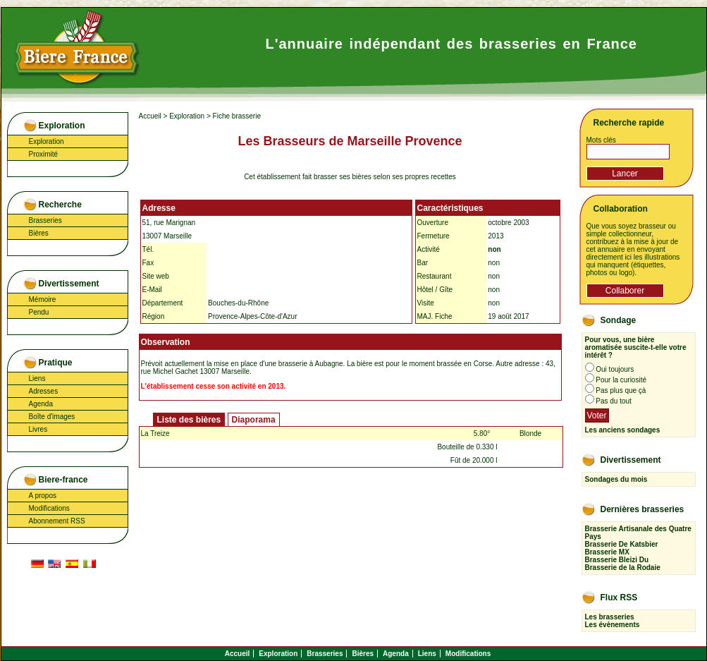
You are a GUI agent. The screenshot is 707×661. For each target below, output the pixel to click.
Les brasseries (609, 617)
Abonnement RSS (57, 521)
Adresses (44, 391)
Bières (39, 233)
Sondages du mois (616, 479)
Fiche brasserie (237, 116)
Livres (38, 429)
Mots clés (601, 140)
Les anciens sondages (622, 430)
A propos (42, 495)
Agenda (41, 404)
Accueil (150, 116)
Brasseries (45, 220)
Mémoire (42, 299)
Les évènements (612, 625)
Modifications (49, 508)
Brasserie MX (607, 552)
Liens (37, 378)
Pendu (39, 312)
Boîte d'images (52, 416)
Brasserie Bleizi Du (617, 560)
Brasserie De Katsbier (621, 544)
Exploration (46, 141)
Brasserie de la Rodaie (622, 567)
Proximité (44, 154)
